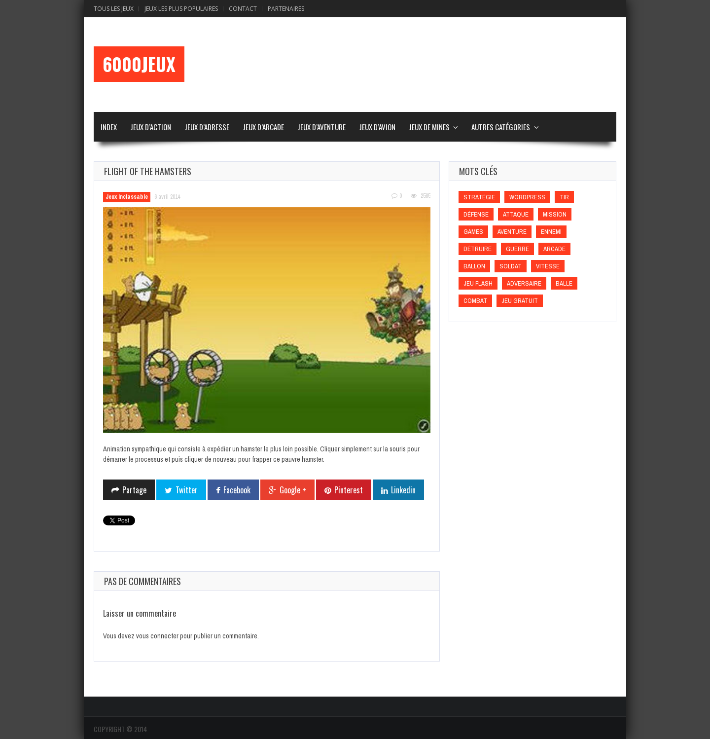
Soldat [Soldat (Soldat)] (510, 266)
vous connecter (157, 635)
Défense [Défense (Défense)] (476, 214)
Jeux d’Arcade (263, 126)
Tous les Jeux (114, 8)
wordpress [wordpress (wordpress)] (527, 197)
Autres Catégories (500, 126)
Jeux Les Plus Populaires (181, 8)
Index (109, 126)
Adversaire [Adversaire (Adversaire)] (524, 283)
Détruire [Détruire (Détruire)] (477, 249)
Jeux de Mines (429, 126)
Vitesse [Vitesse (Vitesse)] (548, 266)
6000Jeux (139, 64)
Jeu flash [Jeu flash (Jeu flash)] (478, 283)
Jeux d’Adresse (206, 126)
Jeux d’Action (150, 126)
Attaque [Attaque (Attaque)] (516, 214)
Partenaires (286, 8)
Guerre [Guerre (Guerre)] (517, 249)
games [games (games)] (473, 231)
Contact (243, 8)
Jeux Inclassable (127, 197)
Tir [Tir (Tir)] (564, 197)
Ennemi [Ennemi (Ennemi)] (551, 231)
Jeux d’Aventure (321, 126)
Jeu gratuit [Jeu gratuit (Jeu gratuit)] (519, 300)
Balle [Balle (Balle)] (564, 283)
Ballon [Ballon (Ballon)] (474, 266)
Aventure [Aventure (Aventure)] (512, 231)
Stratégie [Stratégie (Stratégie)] (479, 197)
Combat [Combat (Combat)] (475, 300)
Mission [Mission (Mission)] (555, 214)
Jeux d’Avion (377, 126)
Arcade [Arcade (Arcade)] (554, 249)
